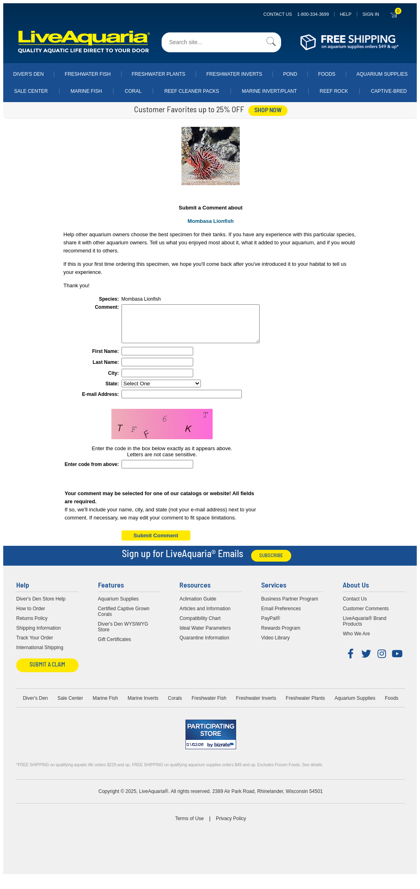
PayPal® (270, 625)
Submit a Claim (47, 672)
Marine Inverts (143, 705)
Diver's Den (28, 74)
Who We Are (356, 641)
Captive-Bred (389, 91)
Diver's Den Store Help (41, 606)
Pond (290, 74)
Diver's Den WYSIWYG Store (123, 634)
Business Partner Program (289, 606)
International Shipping (39, 655)
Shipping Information (38, 635)
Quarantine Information (204, 645)
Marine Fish (86, 91)
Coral (133, 91)
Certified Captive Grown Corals (123, 618)
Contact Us (296, 14)
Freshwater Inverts (234, 74)
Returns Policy (31, 625)
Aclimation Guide (197, 606)
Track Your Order (34, 645)
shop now (267, 110)
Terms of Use (189, 826)
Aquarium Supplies (382, 74)
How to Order (30, 616)
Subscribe (271, 563)
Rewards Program (281, 635)
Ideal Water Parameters (204, 635)
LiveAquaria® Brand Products (364, 628)
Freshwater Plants (158, 74)
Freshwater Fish (88, 74)
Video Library (275, 645)
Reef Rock (334, 91)
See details (312, 772)
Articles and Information (204, 616)
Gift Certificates (114, 647)
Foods (326, 74)
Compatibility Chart (199, 625)
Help (346, 14)
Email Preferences (281, 616)
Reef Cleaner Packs (191, 91)
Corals (175, 705)
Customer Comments (365, 616)
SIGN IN (370, 14)
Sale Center (31, 91)
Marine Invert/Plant (269, 91)
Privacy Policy (231, 826)
